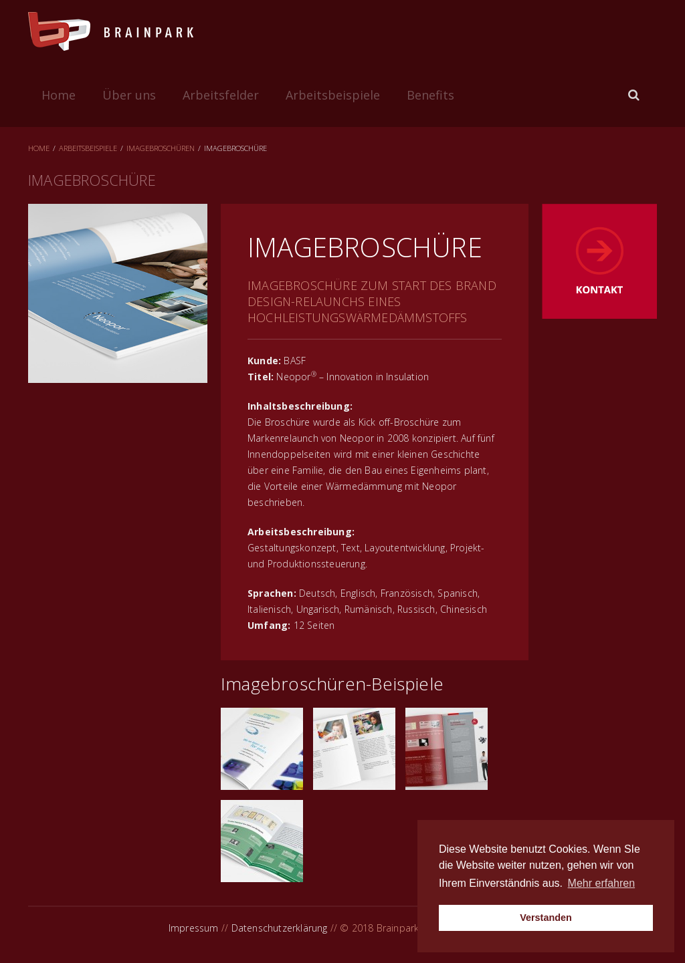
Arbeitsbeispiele (333, 95)
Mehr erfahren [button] (601, 883)
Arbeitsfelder (221, 95)
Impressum (194, 928)
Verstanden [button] (546, 917)
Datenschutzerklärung (279, 928)
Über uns (129, 95)
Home (58, 95)
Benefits (430, 95)
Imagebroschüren (160, 148)
